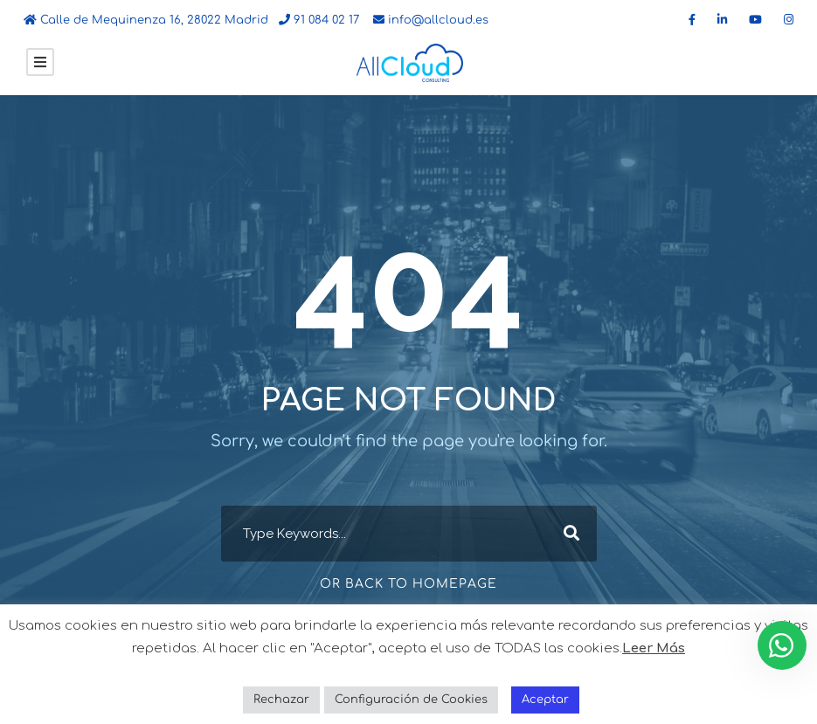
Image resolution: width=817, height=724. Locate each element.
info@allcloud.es (430, 20)
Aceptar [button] (545, 699)
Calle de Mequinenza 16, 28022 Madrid (146, 20)
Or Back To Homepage (408, 583)
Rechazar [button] (281, 699)
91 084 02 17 (319, 20)
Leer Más (653, 648)
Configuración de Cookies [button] (411, 699)
